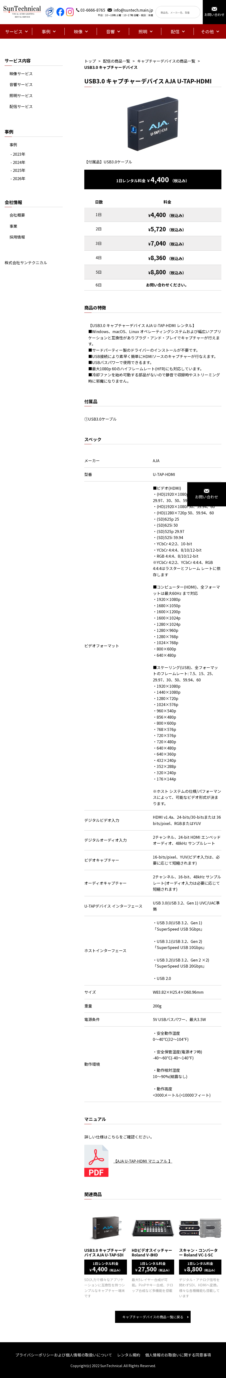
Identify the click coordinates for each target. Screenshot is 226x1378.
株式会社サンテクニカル (26, 262)
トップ (90, 61)
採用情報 (17, 237)
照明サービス (21, 95)
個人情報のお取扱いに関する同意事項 (178, 1355)
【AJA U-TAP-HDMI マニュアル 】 (142, 1161)
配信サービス (21, 106)
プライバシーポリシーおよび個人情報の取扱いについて (63, 1355)
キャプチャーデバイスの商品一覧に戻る (152, 1316)
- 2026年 (17, 178)
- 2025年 (17, 170)
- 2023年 (17, 154)
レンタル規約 (128, 1355)
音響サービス (21, 84)
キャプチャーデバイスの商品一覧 (166, 61)
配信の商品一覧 (116, 61)
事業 (13, 226)
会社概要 (17, 215)
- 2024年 (17, 162)
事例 (13, 144)
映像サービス (21, 73)
